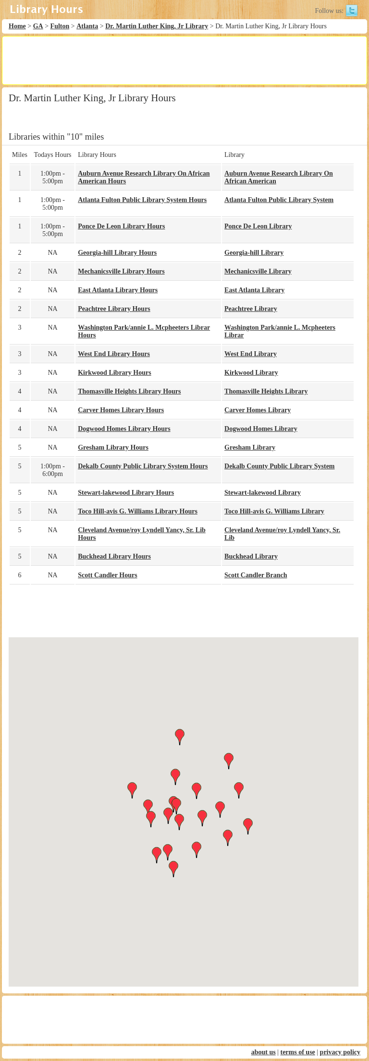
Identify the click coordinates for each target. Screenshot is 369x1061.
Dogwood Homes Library (260, 428)
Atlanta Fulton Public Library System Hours (142, 199)
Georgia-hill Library (253, 252)
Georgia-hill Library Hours (117, 252)
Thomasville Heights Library (266, 391)
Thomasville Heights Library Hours (129, 391)
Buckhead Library (251, 556)
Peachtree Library (250, 308)
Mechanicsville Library (258, 271)
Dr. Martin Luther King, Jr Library (156, 26)
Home (17, 26)
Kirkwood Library (251, 372)
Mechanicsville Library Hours (121, 271)
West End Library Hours (114, 354)
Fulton (60, 26)
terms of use (297, 1052)
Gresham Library (249, 447)
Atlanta (87, 26)
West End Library (250, 354)
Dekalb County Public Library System (279, 466)
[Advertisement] (184, 60)
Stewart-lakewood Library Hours (126, 492)
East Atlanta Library (254, 290)
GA (38, 26)
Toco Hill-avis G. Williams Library (274, 511)
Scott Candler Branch (255, 575)
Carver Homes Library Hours (121, 410)
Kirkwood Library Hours (114, 372)
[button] (183, 803)
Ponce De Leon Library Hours (121, 226)
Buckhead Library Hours (114, 556)
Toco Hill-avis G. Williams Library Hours (137, 511)
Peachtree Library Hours (114, 308)
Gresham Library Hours (113, 447)
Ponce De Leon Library (258, 226)
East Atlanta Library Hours (118, 290)
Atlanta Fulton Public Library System (278, 199)
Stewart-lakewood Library (262, 492)
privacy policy (340, 1052)
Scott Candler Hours (107, 575)
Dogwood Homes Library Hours (124, 428)
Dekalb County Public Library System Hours (143, 466)
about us (263, 1052)
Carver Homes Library (257, 410)
